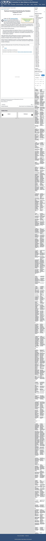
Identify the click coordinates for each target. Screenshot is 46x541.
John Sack (41, 313)
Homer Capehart (37, 269)
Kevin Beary (41, 330)
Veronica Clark (42, 505)
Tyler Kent (36, 497)
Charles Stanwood (42, 153)
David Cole (36, 175)
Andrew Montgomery (36, 111)
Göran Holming (36, 241)
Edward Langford (37, 198)
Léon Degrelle (41, 339)
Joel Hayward (41, 308)
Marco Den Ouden (37, 353)
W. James (41, 509)
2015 (37, 40)
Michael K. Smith (37, 370)
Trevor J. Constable (37, 495)
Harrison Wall (41, 255)
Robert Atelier (36, 437)
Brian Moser (41, 136)
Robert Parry (36, 443)
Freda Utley (36, 222)
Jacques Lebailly (37, 290)
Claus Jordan (41, 159)
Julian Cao (41, 320)
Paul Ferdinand (36, 405)
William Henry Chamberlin (36, 519)
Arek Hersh (41, 119)
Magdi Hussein (36, 350)
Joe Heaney (41, 307)
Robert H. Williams (42, 439)
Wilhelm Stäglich (37, 515)
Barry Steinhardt (42, 130)
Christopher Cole (42, 156)
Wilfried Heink (41, 514)
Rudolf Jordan (36, 453)
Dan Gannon (41, 167)
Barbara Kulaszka (42, 129)
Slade (40, 469)
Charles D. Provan (42, 151)
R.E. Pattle (41, 423)
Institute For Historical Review (42, 280)
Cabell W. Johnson (37, 143)
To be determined (42, 492)
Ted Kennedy (36, 481)
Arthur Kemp (41, 121)
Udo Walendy (36, 501)
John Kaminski (36, 312)
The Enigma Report (42, 484)
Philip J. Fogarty (37, 413)
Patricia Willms (36, 402)
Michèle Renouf (42, 372)
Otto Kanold (41, 398)
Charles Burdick (37, 151)
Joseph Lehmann (42, 318)
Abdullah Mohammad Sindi (42, 91)
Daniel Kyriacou (37, 170)
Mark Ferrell (41, 356)
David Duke (41, 175)
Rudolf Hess (36, 452)
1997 (37, 64)
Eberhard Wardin (37, 194)
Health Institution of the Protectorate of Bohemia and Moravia (42, 258)
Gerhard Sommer (42, 236)
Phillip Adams (41, 414)
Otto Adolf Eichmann (37, 397)
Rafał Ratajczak (37, 426)
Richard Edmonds (37, 432)
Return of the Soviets (38, 18)
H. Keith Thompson (42, 250)
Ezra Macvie (41, 210)
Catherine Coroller (37, 149)
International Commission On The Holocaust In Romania (37, 282)
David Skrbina (36, 179)
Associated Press (37, 123)
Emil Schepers (36, 202)
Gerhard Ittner (36, 236)
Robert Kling (41, 442)
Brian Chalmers (37, 136)
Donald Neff (41, 187)
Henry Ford (41, 263)
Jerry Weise (41, 304)
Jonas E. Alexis (42, 316)
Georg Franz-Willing (42, 230)
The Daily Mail (36, 484)
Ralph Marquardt (37, 427)
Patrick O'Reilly (36, 403)
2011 (37, 45)
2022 (37, 31)
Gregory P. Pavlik (42, 245)
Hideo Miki (36, 267)
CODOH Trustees (42, 162)
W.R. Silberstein (42, 510)
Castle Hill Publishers (41, 148)
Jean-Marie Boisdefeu (41, 301)
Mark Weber (41, 357)
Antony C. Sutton (42, 118)
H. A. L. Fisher (36, 250)
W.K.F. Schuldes (37, 510)
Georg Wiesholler (37, 231)
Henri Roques (36, 262)
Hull (40, 272)
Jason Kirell (36, 299)
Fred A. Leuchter (42, 221)
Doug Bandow (41, 188)
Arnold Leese (41, 120)
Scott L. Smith (41, 460)
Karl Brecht (41, 325)
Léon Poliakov (36, 340)
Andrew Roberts (42, 110)
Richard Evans (41, 432)
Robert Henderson (37, 440)
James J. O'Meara (37, 292)
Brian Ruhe (36, 137)
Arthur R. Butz (41, 122)
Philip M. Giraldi (42, 413)
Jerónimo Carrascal (37, 304)
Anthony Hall (36, 115)
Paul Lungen (41, 406)
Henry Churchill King (37, 263)
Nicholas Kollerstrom (36, 388)
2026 (37, 15)
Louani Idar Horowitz (42, 344)
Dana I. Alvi (36, 168)
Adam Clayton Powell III (36, 94)
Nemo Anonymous (42, 386)
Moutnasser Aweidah (36, 379)
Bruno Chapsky (36, 139)
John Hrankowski (37, 311)
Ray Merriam (36, 429)
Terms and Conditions (20, 535)
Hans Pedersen (42, 253)
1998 (37, 62)
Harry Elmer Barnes (37, 256)
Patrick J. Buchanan (42, 402)
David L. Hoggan (37, 176)
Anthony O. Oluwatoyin (36, 117)
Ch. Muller (41, 149)
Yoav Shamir (41, 527)
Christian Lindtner (37, 155)
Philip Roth (36, 414)
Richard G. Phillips (42, 433)
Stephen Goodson (37, 473)
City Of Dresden (37, 159)
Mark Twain (36, 357)
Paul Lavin (36, 406)
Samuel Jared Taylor (37, 459)
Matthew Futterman (42, 362)
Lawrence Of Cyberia (42, 338)
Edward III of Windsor (41, 196)
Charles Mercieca (42, 152)
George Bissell (42, 231)
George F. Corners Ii (37, 232)
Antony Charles (36, 119)
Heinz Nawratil (42, 260)
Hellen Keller (36, 261)
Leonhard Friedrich (37, 341)
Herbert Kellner (36, 265)
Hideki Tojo (41, 266)
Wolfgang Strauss (37, 524)
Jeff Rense (36, 302)
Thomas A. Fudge (42, 487)
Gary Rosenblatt (42, 229)
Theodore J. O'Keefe (42, 486)
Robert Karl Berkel (37, 442)
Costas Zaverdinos (37, 163)
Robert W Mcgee (42, 444)
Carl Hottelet (41, 143)
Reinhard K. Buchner (42, 429)
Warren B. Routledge (42, 511)
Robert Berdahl (36, 438)
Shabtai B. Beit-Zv (42, 466)
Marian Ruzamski (37, 355)
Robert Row (41, 443)
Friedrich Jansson (42, 224)
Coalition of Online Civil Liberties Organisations (42, 161)
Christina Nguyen (42, 155)
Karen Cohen (41, 324)
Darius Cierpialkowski (42, 172)
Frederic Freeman (42, 222)
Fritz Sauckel (36, 225)
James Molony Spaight (42, 294)
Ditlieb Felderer (42, 185)
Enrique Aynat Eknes (42, 203)
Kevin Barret (36, 330)
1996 (37, 65)
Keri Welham (36, 329)
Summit (9, 4)
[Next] (32, 115)
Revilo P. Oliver (36, 431)
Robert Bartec (41, 437)
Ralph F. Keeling (42, 426)
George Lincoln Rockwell (36, 234)
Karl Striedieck (36, 326)
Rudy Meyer (41, 453)
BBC (35, 131)
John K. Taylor (41, 311)
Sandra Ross (41, 459)
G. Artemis (36, 228)
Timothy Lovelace (37, 492)
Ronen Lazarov (42, 451)
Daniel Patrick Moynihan (41, 171)
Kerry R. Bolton (42, 329)
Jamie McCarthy (37, 296)
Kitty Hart (41, 331)
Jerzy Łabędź (36, 305)
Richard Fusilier (37, 433)
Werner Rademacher (42, 512)
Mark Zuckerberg (37, 358)
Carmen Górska (42, 144)
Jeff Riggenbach (42, 302)
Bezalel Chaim (36, 134)
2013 (37, 43)
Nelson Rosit (36, 386)
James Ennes (41, 291)
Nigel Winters (36, 389)
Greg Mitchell (41, 244)
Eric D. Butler (36, 204)
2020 (37, 34)
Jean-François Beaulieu (36, 301)
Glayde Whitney (37, 240)
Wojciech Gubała (37, 523)
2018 (37, 36)
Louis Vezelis (41, 345)
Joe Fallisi (36, 307)
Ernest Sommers (42, 206)
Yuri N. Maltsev (36, 529)
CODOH (5, 48)
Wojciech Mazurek (42, 523)
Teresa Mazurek (42, 481)
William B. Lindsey (37, 517)
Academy (5, 4)
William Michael (37, 520)
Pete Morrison (36, 408)
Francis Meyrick (37, 217)
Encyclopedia (13, 4)
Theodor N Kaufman (37, 486)
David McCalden (37, 177)
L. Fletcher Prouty (37, 336)
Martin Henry (41, 360)
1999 (37, 61)
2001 (37, 58)
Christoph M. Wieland (36, 156)
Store (25, 4)
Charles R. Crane (37, 153)
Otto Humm (36, 398)
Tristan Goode (41, 495)
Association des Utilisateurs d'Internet (42, 124)
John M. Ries (41, 312)
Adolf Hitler (36, 95)
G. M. (40, 228)
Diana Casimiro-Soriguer (42, 183)
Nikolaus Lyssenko (42, 390)
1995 (37, 66)
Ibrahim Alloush (42, 276)
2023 (37, 30)
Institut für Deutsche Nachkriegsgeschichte (37, 280)
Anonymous (36, 114)
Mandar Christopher (42, 351)
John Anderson (42, 309)
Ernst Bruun (36, 207)
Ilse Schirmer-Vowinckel (36, 277)
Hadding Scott (36, 251)
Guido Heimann (42, 246)
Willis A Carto (41, 521)
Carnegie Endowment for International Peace (37, 147)
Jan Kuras (41, 296)
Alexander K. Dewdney (41, 100)
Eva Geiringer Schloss (41, 209)
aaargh (41, 90)
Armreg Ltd (36, 120)
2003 (37, 56)
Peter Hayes (36, 410)
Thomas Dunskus (37, 489)
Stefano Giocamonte (37, 472)
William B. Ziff (41, 517)
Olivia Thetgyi (41, 395)
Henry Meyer (41, 264)
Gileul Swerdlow (42, 239)
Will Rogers (41, 515)
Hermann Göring (37, 266)
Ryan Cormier (41, 454)
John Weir (36, 315)
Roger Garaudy (42, 447)
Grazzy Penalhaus (37, 243)
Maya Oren (41, 364)
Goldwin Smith (42, 240)
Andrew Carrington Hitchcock (42, 109)
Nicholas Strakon (42, 387)
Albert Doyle (41, 97)
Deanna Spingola (42, 180)
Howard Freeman (42, 271)
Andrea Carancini (37, 107)
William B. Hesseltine (41, 516)
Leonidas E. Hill (42, 341)
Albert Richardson (37, 98)
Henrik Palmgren (42, 262)
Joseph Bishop (36, 319)
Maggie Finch (41, 350)
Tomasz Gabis (41, 493)
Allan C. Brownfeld (37, 104)
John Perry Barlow (37, 313)
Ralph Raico (41, 427)
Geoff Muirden (36, 230)
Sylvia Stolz (36, 477)
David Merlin (41, 177)
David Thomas (41, 179)
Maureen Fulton (37, 364)
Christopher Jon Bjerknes (42, 158)
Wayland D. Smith (37, 512)
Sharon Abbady (42, 467)
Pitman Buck (36, 417)
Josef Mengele (36, 318)
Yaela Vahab (36, 527)
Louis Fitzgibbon (37, 345)
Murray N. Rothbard (42, 378)
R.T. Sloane (41, 424)
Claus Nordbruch (37, 160)
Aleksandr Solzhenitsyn (41, 98)
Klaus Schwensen (37, 332)
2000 (37, 60)
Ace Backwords (42, 93)
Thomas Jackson (37, 491)
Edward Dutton (36, 195)
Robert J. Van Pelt (37, 441)
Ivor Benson (36, 283)
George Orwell (27, 21)
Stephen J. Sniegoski (41, 474)
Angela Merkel (42, 112)
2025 (37, 27)
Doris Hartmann (37, 188)
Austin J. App (36, 126)
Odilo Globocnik (37, 395)
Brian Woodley (42, 137)
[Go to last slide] (2, 115)
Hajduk (41, 251)
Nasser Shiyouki (37, 383)
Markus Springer (42, 358)
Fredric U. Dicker (42, 223)
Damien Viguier (37, 167)
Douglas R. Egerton (42, 189)
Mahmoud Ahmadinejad (36, 351)
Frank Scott (41, 219)
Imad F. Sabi (36, 278)
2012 (37, 44)
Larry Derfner (36, 337)
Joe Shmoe (36, 308)
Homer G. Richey (42, 269)
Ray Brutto (36, 428)
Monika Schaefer (42, 377)
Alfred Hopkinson (37, 102)
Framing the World (37, 216)
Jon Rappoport (36, 316)
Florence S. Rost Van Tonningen (42, 215)
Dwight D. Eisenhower (36, 190)
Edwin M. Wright (42, 198)
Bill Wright (41, 134)
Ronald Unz (36, 451)
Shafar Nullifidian (37, 467)
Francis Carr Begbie (42, 216)
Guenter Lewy (36, 246)
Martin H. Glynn (37, 360)
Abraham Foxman (37, 93)
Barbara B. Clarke (37, 129)
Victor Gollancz (42, 506)
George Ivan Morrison (41, 233)
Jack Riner (36, 288)
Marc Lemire (41, 352)
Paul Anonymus (37, 404)
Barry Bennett (36, 130)
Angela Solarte (42, 113)
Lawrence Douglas (37, 338)
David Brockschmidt (42, 174)
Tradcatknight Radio (42, 494)
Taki (40, 480)
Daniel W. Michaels (37, 172)
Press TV (41, 418)
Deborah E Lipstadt (37, 181)
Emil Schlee (41, 202)
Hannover (41, 252)
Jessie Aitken (41, 305)
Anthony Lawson (42, 116)
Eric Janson (36, 205)
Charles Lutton (36, 152)
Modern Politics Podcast (42, 375)
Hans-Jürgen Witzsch (36, 255)
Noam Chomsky (42, 391)
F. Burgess (36, 213)
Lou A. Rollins (36, 344)
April (37, 22)
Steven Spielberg (42, 476)
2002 (37, 57)
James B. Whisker (37, 291)
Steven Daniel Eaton (42, 475)
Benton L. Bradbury (37, 132)
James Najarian (37, 295)
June (37, 19)
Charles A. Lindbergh (41, 150)
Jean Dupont (41, 299)
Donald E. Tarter (37, 187)
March (37, 23)
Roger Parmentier (42, 448)
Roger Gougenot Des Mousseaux (37, 448)
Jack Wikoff (41, 288)
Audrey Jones (36, 125)
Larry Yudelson (42, 337)
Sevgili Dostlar (36, 466)
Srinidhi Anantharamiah (42, 471)
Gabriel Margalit (37, 229)
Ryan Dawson (36, 455)
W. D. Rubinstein (37, 509)
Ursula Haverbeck (37, 502)
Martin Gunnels (42, 359)
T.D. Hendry (36, 480)
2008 (37, 49)
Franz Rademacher (37, 221)
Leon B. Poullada (37, 339)
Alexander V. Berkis (42, 101)
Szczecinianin (41, 477)
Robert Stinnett (36, 444)
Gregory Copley (37, 245)
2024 (37, 28)
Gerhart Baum (36, 237)
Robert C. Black (42, 438)
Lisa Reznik (41, 343)
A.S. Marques (36, 90)
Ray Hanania (41, 428)
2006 (37, 52)
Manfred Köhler (37, 352)
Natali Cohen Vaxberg (41, 384)
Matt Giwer (36, 362)
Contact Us (27, 535)
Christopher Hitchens (36, 158)
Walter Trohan (36, 511)
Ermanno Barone (37, 206)
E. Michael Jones (37, 193)
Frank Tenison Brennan (36, 220)
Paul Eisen (41, 404)
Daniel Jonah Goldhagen (36, 169)
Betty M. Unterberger (41, 133)
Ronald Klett (36, 450)
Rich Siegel (41, 431)
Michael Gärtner (42, 368)
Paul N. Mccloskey (37, 407)
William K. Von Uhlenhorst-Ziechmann (42, 519)
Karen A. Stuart (36, 324)
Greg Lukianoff (36, 244)
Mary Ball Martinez (42, 361)
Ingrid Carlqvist (42, 278)
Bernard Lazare (42, 132)
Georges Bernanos (42, 235)
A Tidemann (36, 89)
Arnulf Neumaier (37, 121)
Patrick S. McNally (42, 403)
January (38, 26)
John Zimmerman (42, 315)
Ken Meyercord (42, 327)
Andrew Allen (36, 108)
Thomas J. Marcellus (41, 490)
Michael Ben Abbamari (36, 367)
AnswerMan (41, 114)
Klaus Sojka (41, 332)
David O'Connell (37, 178)
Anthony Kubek (36, 116)
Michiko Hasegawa (37, 373)
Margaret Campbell (42, 353)
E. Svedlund (41, 193)
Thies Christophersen (37, 487)
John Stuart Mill (37, 314)
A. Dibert (41, 89)
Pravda (36, 418)
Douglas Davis (36, 189)
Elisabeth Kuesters (42, 200)
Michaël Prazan (37, 371)
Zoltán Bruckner (37, 533)
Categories (36, 68)
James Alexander (42, 290)
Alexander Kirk (36, 101)
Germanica (36, 238)
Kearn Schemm (42, 326)
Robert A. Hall (41, 436)
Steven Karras (36, 476)
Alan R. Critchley (37, 97)
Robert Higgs (41, 440)
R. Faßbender (36, 423)
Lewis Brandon (36, 342)
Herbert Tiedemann (42, 265)
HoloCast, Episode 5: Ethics (39, 17)
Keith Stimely (36, 327)
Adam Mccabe (42, 94)
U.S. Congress (36, 500)
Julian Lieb (36, 321)
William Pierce (41, 520)
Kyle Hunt (36, 333)
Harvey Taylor (36, 257)
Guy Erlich (36, 247)
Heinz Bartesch (37, 260)
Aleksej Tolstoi (36, 99)
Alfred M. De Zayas (42, 102)
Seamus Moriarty (37, 464)
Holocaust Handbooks (19, 4)
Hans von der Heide (42, 254)
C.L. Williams (41, 142)
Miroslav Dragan (37, 374)
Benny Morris (41, 131)
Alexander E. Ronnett (36, 100)
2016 (37, 39)
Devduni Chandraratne (36, 183)
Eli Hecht (36, 200)
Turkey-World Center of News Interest (42, 496)
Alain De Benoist (42, 96)
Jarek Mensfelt (36, 298)
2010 (37, 47)
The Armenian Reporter (36, 483)
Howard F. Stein (37, 271)
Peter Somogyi (36, 411)
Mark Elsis (36, 356)
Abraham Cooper (42, 92)
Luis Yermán (36, 347)
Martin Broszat (36, 359)
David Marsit (41, 176)
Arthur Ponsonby (37, 122)
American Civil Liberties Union (42, 104)
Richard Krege (36, 434)
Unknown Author (42, 501)
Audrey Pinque (42, 125)
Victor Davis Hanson (37, 506)
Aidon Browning (37, 96)
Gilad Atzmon (36, 239)
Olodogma (36, 396)
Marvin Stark (36, 361)
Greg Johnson (41, 243)
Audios (32, 4)
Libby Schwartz (42, 342)
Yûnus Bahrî (41, 528)
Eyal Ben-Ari (36, 210)
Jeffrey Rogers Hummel (36, 303)
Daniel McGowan (42, 170)
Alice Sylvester (36, 103)
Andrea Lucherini (42, 107)
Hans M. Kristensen (37, 253)
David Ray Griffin (42, 178)
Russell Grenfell (37, 454)
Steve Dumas (36, 475)
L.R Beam (41, 336)
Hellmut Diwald (42, 261)
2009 (37, 48)
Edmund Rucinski (42, 194)
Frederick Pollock (37, 223)
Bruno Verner (41, 139)
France (2, 9)
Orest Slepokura (42, 396)
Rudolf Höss (41, 452)
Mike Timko (41, 373)
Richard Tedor (41, 435)
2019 (37, 35)
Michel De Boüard (37, 372)
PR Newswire (41, 417)
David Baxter (36, 174)
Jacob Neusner (42, 289)
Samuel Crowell (37, 458)
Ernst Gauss (41, 207)
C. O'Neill (36, 142)
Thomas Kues (41, 491)
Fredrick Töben (36, 224)
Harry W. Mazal (42, 256)
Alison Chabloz (42, 103)
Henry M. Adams (37, 264)
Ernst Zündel (36, 208)
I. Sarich (36, 276)
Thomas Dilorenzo (42, 488)
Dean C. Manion (37, 180)
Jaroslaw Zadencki (42, 298)
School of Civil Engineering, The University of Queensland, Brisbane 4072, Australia (37, 462)
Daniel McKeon (36, 171)
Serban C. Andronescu (41, 465)
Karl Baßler (36, 325)
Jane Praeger (41, 297)
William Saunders (37, 521)
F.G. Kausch (41, 213)
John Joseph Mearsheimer (36, 310)
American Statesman (36, 106)
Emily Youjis (36, 203)
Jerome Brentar (42, 303)
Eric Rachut (41, 205)
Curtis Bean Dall (37, 164)
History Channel (42, 267)
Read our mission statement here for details (25, 51)
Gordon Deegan (42, 241)
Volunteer (43, 4)
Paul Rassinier (41, 407)
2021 (37, 32)
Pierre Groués (41, 415)
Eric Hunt (41, 204)
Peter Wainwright (42, 411)
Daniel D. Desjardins (42, 168)
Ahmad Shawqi (42, 95)
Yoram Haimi (36, 528)
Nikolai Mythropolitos (36, 390)
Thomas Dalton (36, 488)
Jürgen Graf (41, 321)
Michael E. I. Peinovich (36, 369)
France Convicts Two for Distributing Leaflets (26, 105)
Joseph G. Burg (42, 319)
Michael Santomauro (42, 371)
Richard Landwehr (42, 434)
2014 (37, 41)
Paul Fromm (41, 405)
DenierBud (41, 181)
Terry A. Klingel (37, 482)
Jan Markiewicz (37, 297)
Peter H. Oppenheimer (41, 409)
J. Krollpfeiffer (42, 286)
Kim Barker (36, 331)
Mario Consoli (41, 355)
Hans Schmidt (36, 254)
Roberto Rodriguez (42, 445)
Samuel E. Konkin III (42, 458)
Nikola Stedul (41, 389)
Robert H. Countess (37, 439)
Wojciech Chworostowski (42, 522)
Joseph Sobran (36, 320)
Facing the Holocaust (9, 105)
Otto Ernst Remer (42, 397)
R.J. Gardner (36, 424)
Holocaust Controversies (41, 268)
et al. (40, 208)
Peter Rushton (41, 410)
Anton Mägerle (36, 118)
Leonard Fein (41, 340)
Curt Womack (41, 163)
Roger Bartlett (36, 447)
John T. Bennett (42, 314)
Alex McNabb (41, 99)
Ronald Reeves (42, 450)
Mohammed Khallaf (37, 377)
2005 (37, 53)
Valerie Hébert (36, 505)
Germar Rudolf (42, 238)
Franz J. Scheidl (42, 220)
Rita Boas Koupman (37, 436)
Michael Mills (41, 370)
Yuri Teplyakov (42, 529)
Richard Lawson (37, 435)
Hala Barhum (36, 252)
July (37, 16)
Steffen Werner (42, 472)
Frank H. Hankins (37, 219)
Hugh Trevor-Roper (37, 272)
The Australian (42, 483)
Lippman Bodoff (37, 343)
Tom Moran (36, 493)
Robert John (41, 441)
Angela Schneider (37, 113)
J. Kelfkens (36, 286)
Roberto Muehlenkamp (36, 446)
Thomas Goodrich (42, 489)
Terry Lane (41, 482)
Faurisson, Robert (6, 9)
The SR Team (36, 485)
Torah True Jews (37, 494)
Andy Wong (36, 112)
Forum (40, 4)
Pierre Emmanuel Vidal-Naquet (37, 416)
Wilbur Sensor (36, 514)
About (2, 4)
